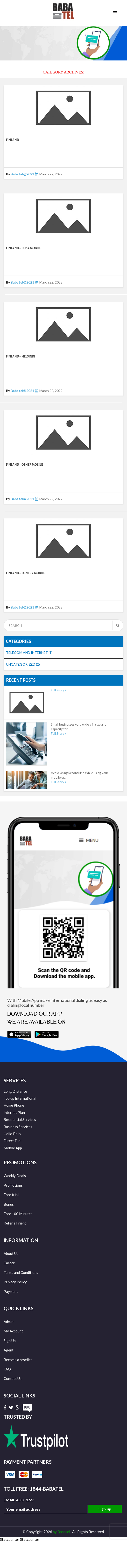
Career (9, 1263)
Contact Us (12, 1378)
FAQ (7, 1369)
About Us (11, 1253)
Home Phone (14, 1105)
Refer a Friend (15, 1223)
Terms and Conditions (21, 1272)
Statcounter (9, 1539)
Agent (9, 1350)
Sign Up (10, 1340)
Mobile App (13, 1148)
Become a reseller (18, 1359)
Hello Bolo (12, 1134)
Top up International (20, 1098)
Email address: (45, 1505)
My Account (13, 1331)
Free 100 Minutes (18, 1213)
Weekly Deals (15, 1175)
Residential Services (20, 1119)
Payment (11, 1291)
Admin (9, 1321)
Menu (115, 13)
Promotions (13, 1185)
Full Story (58, 690)
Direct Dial (12, 1140)
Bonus (9, 1204)
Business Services (18, 1127)
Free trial (11, 1194)
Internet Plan (14, 1112)
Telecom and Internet (29, 652)
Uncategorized (23, 664)
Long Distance (15, 1091)
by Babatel (62, 1531)
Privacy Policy (15, 1282)
